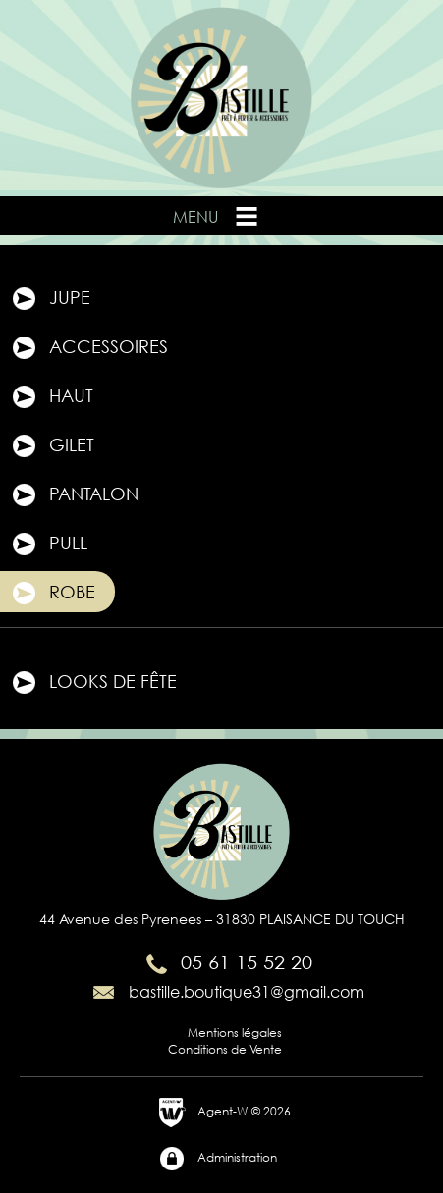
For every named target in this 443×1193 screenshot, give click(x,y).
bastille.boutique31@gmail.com (226, 991)
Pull (48, 544)
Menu (217, 216)
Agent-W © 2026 (224, 1112)
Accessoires (89, 348)
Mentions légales (235, 1032)
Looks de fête (93, 683)
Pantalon (74, 495)
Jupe (50, 299)
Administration (217, 1158)
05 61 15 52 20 (226, 962)
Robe (52, 593)
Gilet (52, 446)
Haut (51, 397)
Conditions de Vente (225, 1049)
